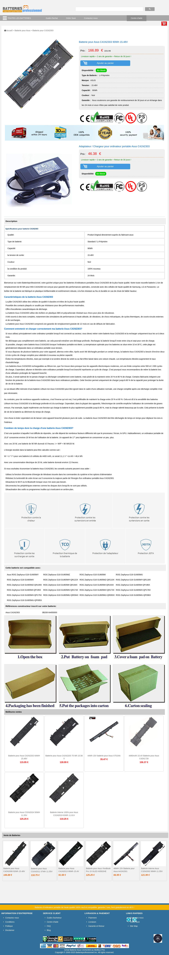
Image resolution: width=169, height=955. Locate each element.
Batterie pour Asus (22, 30)
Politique (9, 926)
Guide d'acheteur (54, 918)
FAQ (49, 926)
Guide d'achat (52, 18)
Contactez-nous (91, 18)
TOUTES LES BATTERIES (19, 18)
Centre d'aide (136, 18)
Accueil (9, 30)
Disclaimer (9, 930)
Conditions (9, 922)
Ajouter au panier (105, 63)
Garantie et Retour (96, 926)
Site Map (134, 926)
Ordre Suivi (71, 18)
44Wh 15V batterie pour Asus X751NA (103, 756)
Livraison (92, 922)
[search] (109, 9)
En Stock (101, 70)
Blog (49, 930)
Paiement (92, 918)
